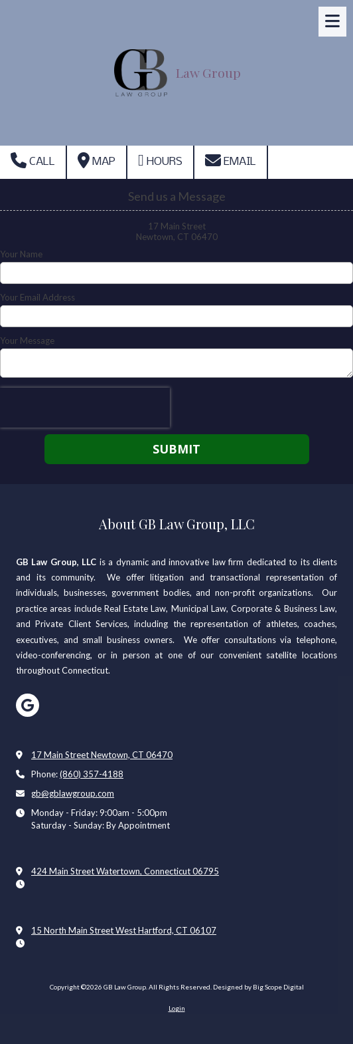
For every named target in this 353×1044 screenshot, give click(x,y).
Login (177, 1008)
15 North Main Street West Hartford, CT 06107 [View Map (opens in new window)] (123, 930)
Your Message (27, 340)
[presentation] (85, 408)
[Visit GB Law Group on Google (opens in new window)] (27, 705)
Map (96, 160)
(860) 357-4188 (91, 774)
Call (33, 160)
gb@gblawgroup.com (72, 793)
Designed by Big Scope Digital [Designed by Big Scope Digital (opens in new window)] (258, 987)
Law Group (208, 72)
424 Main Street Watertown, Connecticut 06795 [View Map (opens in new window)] (125, 871)
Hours (160, 160)
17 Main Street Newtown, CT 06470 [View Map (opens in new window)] (102, 754)
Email (230, 160)
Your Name (21, 254)
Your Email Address (37, 297)
